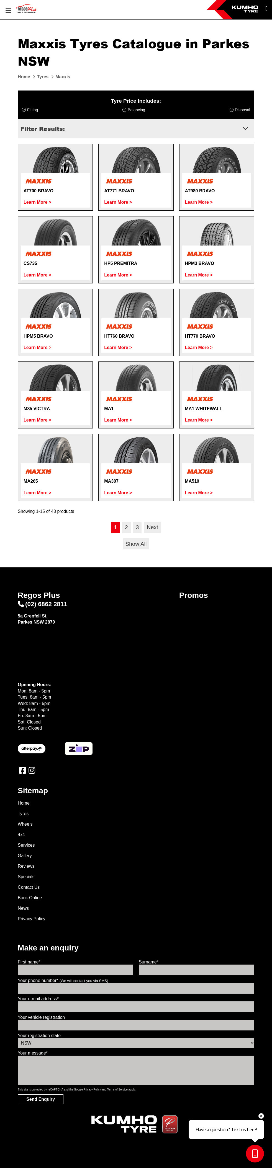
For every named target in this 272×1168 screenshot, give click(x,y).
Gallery (25, 855)
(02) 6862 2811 (42, 604)
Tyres (23, 813)
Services (26, 845)
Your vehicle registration (41, 1017)
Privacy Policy (31, 918)
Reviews (26, 866)
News (23, 908)
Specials (26, 876)
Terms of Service (117, 1089)
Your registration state (39, 1035)
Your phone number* (63, 980)
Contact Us (29, 887)
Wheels (25, 824)
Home (24, 803)
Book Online (30, 897)
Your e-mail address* (38, 998)
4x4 (21, 834)
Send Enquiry (40, 1099)
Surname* (148, 962)
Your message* (33, 1053)
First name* (29, 962)
